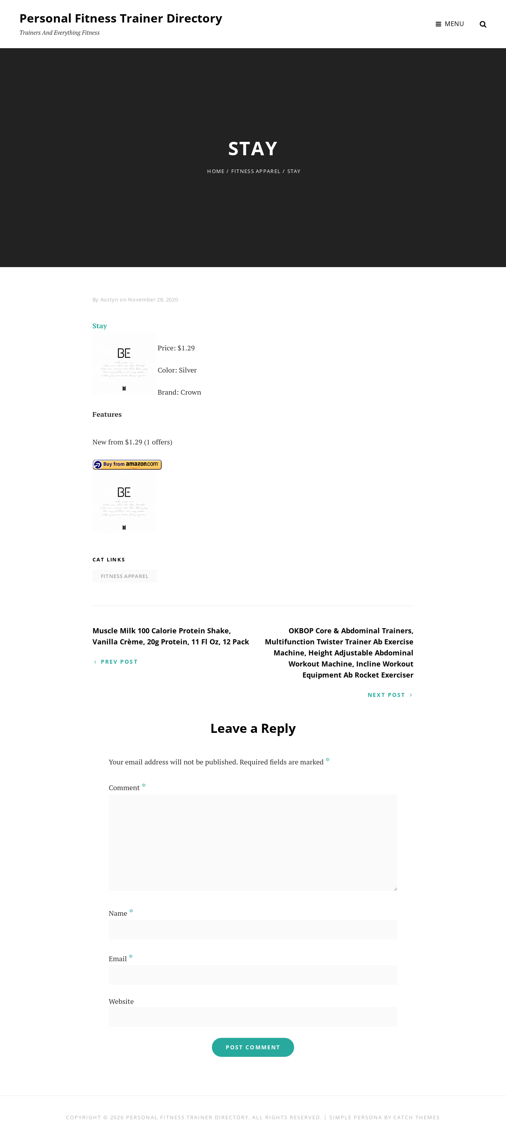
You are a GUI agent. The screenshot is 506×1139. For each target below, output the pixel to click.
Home (216, 171)
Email (121, 958)
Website (121, 1001)
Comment (127, 787)
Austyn (109, 299)
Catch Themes (416, 1117)
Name (121, 913)
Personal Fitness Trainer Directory (120, 18)
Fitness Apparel (256, 171)
